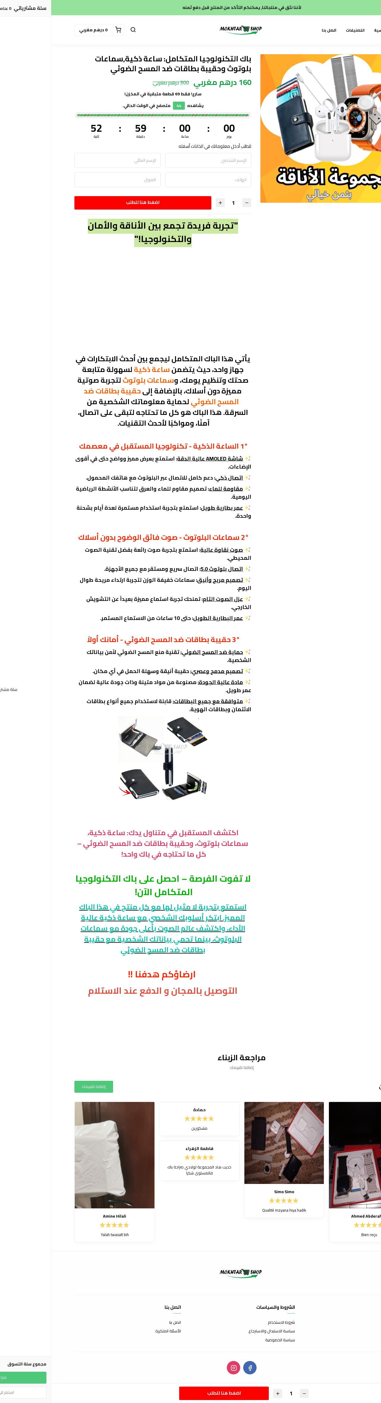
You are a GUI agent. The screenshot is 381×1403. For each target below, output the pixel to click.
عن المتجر (350, 1323)
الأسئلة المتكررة (117, 1331)
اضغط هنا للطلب (91, 202)
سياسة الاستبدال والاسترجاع (220, 1331)
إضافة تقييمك (42, 1086)
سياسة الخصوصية (229, 1340)
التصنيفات (304, 30)
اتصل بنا (278, 30)
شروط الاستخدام (230, 1323)
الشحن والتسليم (345, 1340)
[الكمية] (182, 203)
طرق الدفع (349, 1331)
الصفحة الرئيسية (338, 30)
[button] (82, 30)
